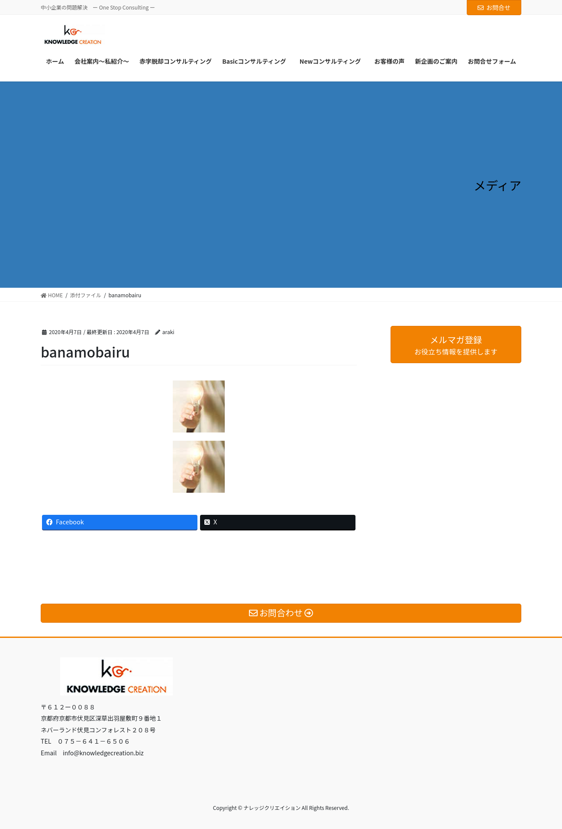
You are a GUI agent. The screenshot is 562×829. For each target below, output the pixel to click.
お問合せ (494, 7)
